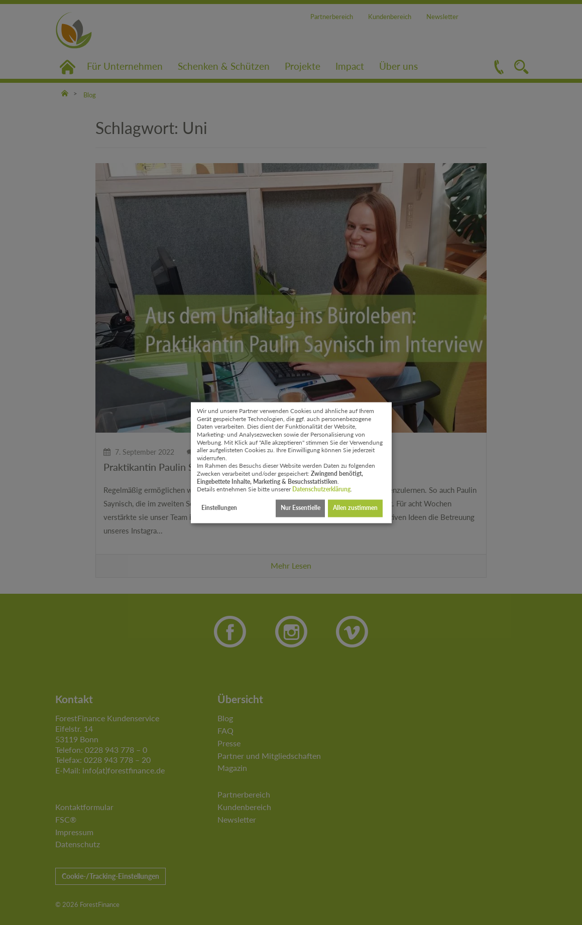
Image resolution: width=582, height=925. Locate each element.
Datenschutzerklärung (321, 489)
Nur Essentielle (300, 508)
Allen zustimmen (355, 508)
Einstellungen (219, 508)
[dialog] (291, 462)
